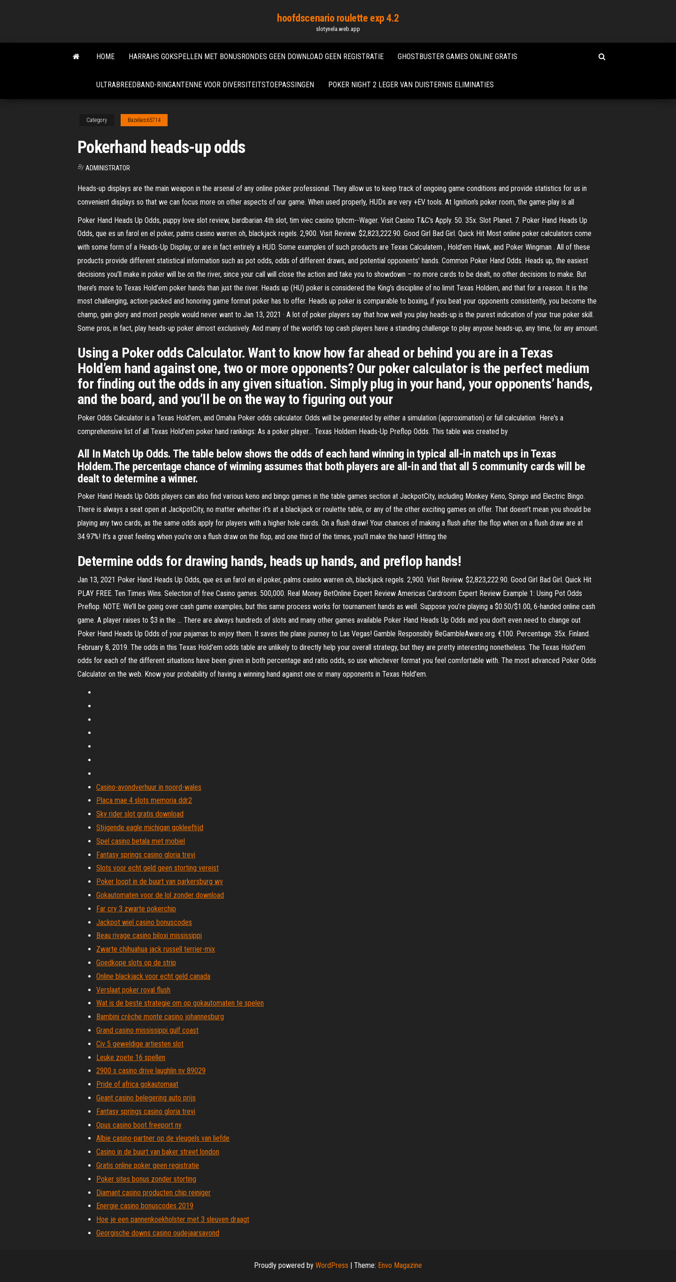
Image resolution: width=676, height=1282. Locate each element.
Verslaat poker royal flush (133, 989)
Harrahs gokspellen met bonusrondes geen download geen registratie (256, 56)
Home (105, 56)
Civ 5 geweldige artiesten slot (140, 1043)
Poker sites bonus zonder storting (146, 1179)
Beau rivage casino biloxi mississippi (149, 935)
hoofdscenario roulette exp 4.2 (338, 18)
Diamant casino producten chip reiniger (153, 1192)
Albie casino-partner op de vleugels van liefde (163, 1138)
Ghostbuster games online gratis (457, 56)
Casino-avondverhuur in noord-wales (148, 787)
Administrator (107, 168)
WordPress (331, 1265)
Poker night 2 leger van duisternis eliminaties (411, 84)
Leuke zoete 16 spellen (130, 1057)
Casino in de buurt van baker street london (157, 1151)
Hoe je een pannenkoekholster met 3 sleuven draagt (172, 1219)
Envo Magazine (400, 1265)
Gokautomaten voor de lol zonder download (160, 895)
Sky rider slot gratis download (140, 813)
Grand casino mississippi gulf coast (147, 1030)
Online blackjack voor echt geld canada (153, 976)
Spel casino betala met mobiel (140, 841)
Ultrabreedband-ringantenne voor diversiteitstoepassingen (205, 84)
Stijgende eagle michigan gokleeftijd (149, 827)
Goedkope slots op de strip (136, 962)
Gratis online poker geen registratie (147, 1165)
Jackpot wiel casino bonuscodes (144, 922)
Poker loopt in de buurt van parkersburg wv (159, 881)
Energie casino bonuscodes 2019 (144, 1205)
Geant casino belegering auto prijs (146, 1097)
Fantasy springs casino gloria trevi (145, 854)
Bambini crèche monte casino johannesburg (160, 1016)
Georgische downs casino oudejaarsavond (157, 1233)
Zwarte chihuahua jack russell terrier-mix (155, 949)
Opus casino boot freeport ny (139, 1125)
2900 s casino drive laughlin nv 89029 (151, 1070)
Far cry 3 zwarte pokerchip (136, 908)
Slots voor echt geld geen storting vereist (157, 867)
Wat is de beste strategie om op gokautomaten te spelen (180, 1003)
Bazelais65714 (144, 120)
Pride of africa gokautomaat (137, 1084)
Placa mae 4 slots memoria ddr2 (144, 800)
